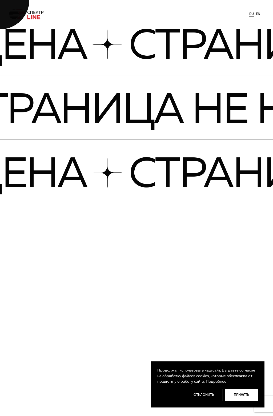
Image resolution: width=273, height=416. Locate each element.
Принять (241, 395)
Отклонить (204, 395)
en (258, 14)
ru (251, 14)
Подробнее (216, 382)
